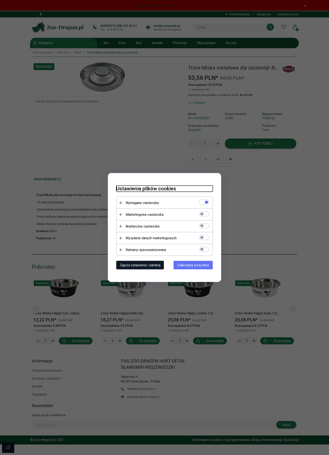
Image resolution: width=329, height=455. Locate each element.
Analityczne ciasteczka (142, 226)
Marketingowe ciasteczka (144, 215)
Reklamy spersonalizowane (146, 250)
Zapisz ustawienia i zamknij (140, 265)
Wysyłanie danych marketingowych (151, 238)
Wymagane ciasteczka (142, 203)
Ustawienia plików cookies (146, 189)
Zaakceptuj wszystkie (193, 265)
